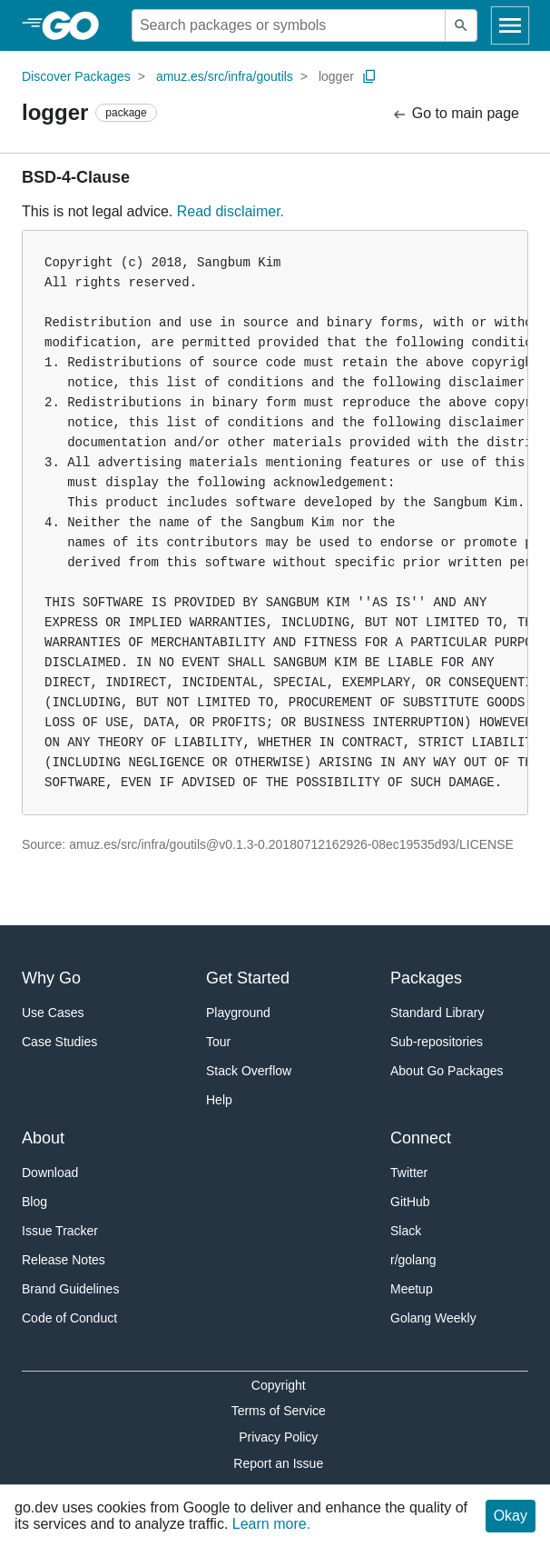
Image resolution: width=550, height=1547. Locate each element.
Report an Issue (278, 1463)
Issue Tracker (60, 1230)
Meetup (411, 1289)
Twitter (408, 1172)
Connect (420, 1138)
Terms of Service (278, 1410)
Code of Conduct (69, 1318)
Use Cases (52, 1012)
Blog (34, 1201)
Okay (510, 1515)
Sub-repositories (436, 1041)
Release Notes (63, 1260)
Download (50, 1172)
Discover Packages (76, 76)
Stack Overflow (248, 1070)
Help (219, 1100)
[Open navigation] (510, 25)
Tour (218, 1041)
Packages (426, 978)
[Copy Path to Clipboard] (369, 76)
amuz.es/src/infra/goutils (224, 76)
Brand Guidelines (70, 1289)
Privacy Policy (278, 1437)
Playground (238, 1012)
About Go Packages (447, 1070)
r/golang (413, 1260)
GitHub (410, 1201)
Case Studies (59, 1041)
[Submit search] (461, 25)
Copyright (278, 1385)
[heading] (77, 25)
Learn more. (271, 1524)
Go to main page (455, 114)
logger (336, 76)
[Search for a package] (289, 25)
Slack (405, 1230)
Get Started (248, 978)
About (43, 1138)
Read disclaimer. (230, 211)
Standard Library (437, 1012)
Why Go (51, 978)
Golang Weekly (433, 1318)
